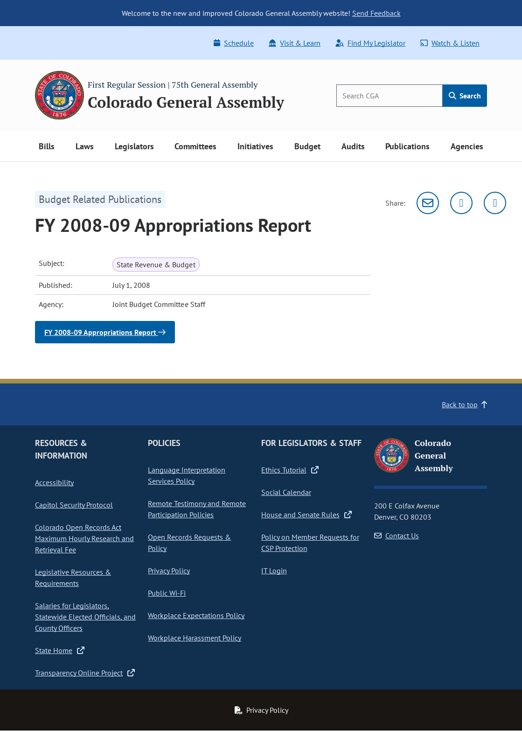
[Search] (389, 95)
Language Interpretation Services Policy (186, 475)
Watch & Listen (450, 43)
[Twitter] (461, 203)
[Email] (428, 203)
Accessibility (54, 482)
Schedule (234, 43)
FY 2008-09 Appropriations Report (105, 332)
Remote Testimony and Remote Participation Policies (197, 509)
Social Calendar (286, 492)
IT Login (274, 570)
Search (465, 95)
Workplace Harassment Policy (194, 637)
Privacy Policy (169, 570)
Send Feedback (376, 13)
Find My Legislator (370, 43)
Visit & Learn (294, 43)
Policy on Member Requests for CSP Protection (310, 542)
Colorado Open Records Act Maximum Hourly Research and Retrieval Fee (84, 538)
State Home (59, 650)
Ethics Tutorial (290, 469)
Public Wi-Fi (167, 593)
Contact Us (396, 535)
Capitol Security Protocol (74, 504)
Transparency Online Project (85, 672)
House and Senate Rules (306, 514)
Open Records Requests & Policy (189, 542)
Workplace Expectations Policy (196, 615)
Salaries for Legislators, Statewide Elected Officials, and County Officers (85, 617)
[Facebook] (495, 203)
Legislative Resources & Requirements (73, 577)
